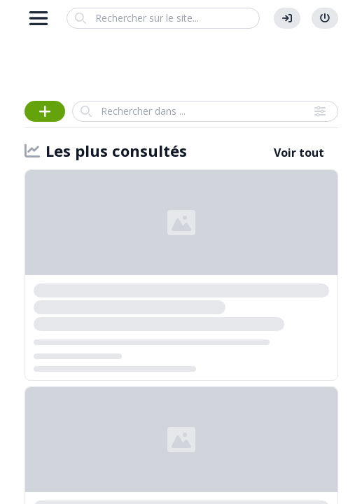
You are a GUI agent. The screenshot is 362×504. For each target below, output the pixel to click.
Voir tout (299, 152)
